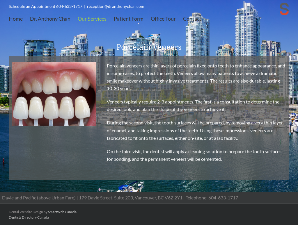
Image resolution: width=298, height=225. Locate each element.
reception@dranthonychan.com (115, 6)
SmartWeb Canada (62, 212)
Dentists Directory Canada (29, 217)
